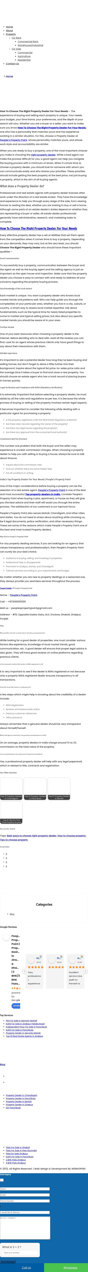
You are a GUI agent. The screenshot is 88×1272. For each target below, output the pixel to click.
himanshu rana (38, 958)
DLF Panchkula (13, 1107)
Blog (12, 914)
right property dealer (43, 154)
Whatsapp (66, 1268)
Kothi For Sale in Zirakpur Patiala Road (25, 1023)
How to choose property (71, 835)
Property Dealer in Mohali (19, 1101)
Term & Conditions (46, 1076)
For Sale (16, 49)
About (9, 30)
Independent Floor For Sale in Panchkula (26, 1026)
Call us (22, 1268)
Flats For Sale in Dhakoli (18, 1147)
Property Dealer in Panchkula (21, 1098)
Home (9, 27)
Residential (24, 60)
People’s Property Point (13, 140)
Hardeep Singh (80, 958)
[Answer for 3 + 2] (20, 1257)
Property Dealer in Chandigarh (21, 1095)
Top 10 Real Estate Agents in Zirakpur (24, 1036)
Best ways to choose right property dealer (31, 835)
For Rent (16, 38)
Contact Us (12, 63)
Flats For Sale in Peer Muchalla (21, 1150)
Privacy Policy (47, 1082)
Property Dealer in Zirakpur (19, 1104)
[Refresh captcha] (36, 1260)
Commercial (25, 52)
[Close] (2, 1180)
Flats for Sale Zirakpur (17, 1153)
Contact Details (6, 588)
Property (11, 34)
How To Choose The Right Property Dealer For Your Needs (52, 127)
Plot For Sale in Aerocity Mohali (21, 1020)
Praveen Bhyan (59, 958)
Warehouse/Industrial (30, 45)
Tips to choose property (14, 840)
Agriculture (24, 56)
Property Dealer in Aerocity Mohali (23, 1033)
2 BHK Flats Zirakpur (16, 1159)
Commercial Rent (28, 41)
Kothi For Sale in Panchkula (19, 1029)
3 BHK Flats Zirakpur (16, 1162)
